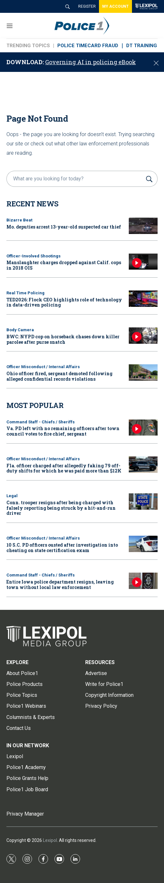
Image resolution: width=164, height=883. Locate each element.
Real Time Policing (25, 292)
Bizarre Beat (19, 220)
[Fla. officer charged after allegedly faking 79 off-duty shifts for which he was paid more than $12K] (143, 464)
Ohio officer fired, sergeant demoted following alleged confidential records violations (59, 376)
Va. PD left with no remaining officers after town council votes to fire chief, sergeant (62, 431)
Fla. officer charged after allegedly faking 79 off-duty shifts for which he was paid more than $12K (63, 468)
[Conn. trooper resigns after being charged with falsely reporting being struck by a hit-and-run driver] (143, 501)
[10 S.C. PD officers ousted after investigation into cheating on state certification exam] (143, 544)
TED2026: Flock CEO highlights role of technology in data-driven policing (64, 302)
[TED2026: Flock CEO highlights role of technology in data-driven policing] (143, 298)
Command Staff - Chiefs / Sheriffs (40, 422)
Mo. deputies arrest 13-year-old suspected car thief (63, 227)
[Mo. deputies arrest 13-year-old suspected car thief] (143, 226)
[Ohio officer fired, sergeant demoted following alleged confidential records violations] (143, 372)
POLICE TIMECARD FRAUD (87, 45)
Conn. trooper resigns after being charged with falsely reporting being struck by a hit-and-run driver (61, 507)
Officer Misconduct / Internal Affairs (43, 366)
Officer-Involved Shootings (33, 256)
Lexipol (50, 840)
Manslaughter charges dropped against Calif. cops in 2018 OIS (63, 265)
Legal (12, 495)
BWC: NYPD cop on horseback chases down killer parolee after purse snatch (62, 339)
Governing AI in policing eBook (90, 62)
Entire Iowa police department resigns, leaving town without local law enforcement (60, 584)
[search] (75, 179)
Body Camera (20, 329)
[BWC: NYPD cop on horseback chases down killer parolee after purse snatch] (143, 335)
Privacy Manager (25, 814)
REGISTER (87, 6)
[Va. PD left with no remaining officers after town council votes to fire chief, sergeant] (143, 428)
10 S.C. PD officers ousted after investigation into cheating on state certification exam (62, 547)
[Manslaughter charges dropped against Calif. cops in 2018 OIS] (143, 262)
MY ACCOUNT (115, 6)
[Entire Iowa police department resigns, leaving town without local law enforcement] (143, 581)
